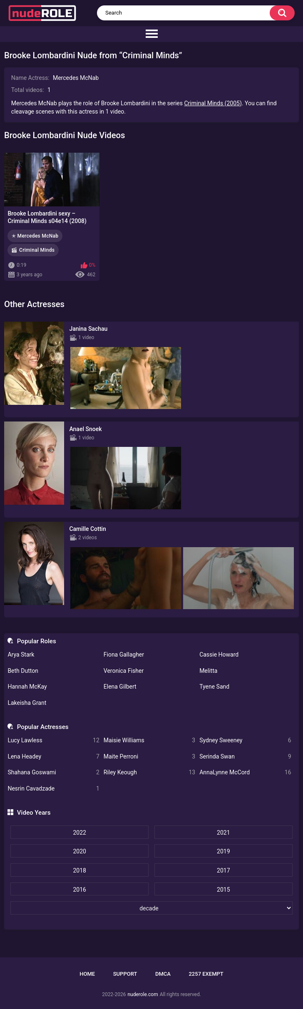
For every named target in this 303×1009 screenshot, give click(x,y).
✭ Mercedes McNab (35, 236)
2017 (223, 870)
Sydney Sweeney (245, 740)
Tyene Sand (214, 686)
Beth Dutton (22, 670)
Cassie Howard (218, 654)
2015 (223, 889)
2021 (223, 832)
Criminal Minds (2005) (213, 103)
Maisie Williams (149, 740)
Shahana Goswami (53, 772)
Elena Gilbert (120, 686)
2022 (79, 832)
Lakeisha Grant (26, 702)
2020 (79, 851)
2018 (79, 870)
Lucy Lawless (53, 740)
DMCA (163, 974)
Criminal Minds (37, 250)
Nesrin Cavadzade (53, 788)
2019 (223, 851)
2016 (79, 889)
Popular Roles (36, 641)
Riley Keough (149, 772)
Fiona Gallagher (124, 654)
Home (87, 974)
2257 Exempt (206, 974)
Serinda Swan (245, 756)
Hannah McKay (27, 686)
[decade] (151, 908)
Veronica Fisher (124, 670)
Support (125, 974)
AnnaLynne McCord (245, 772)
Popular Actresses (43, 727)
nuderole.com (142, 994)
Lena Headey (53, 756)
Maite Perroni (149, 756)
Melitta (208, 670)
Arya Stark (20, 654)
